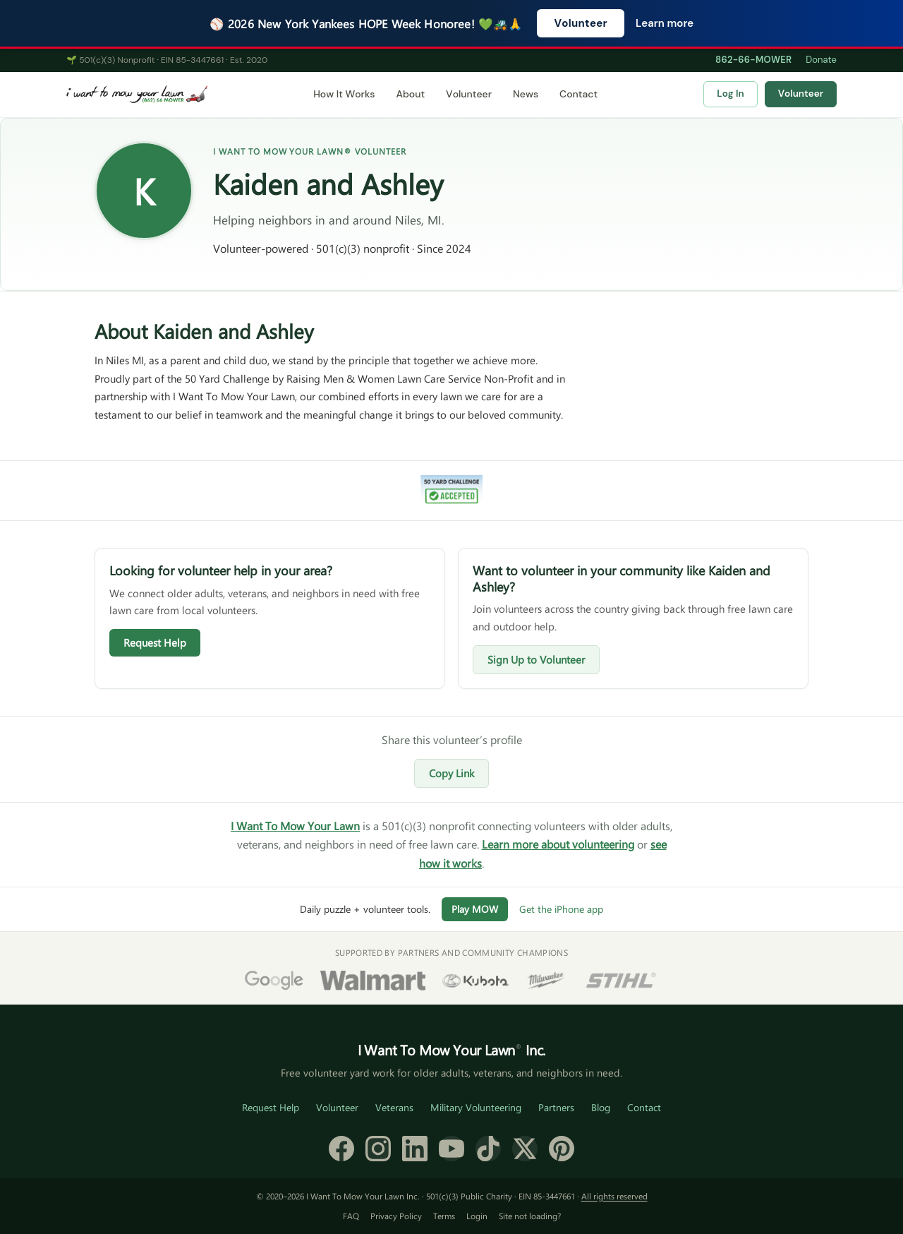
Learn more (664, 23)
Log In (730, 94)
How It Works (344, 94)
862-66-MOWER (753, 60)
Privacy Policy (396, 1215)
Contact (578, 94)
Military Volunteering (475, 1107)
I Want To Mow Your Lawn (295, 825)
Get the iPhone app (561, 909)
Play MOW (475, 909)
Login (476, 1215)
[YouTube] (451, 1148)
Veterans (394, 1107)
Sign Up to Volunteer (536, 659)
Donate (821, 60)
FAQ (351, 1215)
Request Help (154, 642)
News (525, 94)
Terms (444, 1215)
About (410, 94)
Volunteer (580, 23)
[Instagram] (378, 1148)
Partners (556, 1107)
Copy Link (451, 773)
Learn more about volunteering (558, 844)
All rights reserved (614, 1196)
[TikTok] (488, 1148)
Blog (600, 1107)
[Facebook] (341, 1148)
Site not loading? (530, 1215)
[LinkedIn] (415, 1148)
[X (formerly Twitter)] (525, 1148)
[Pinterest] (561, 1148)
